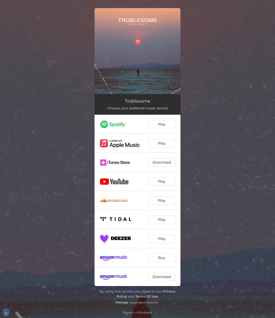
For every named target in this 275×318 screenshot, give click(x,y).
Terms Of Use (146, 296)
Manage (122, 302)
